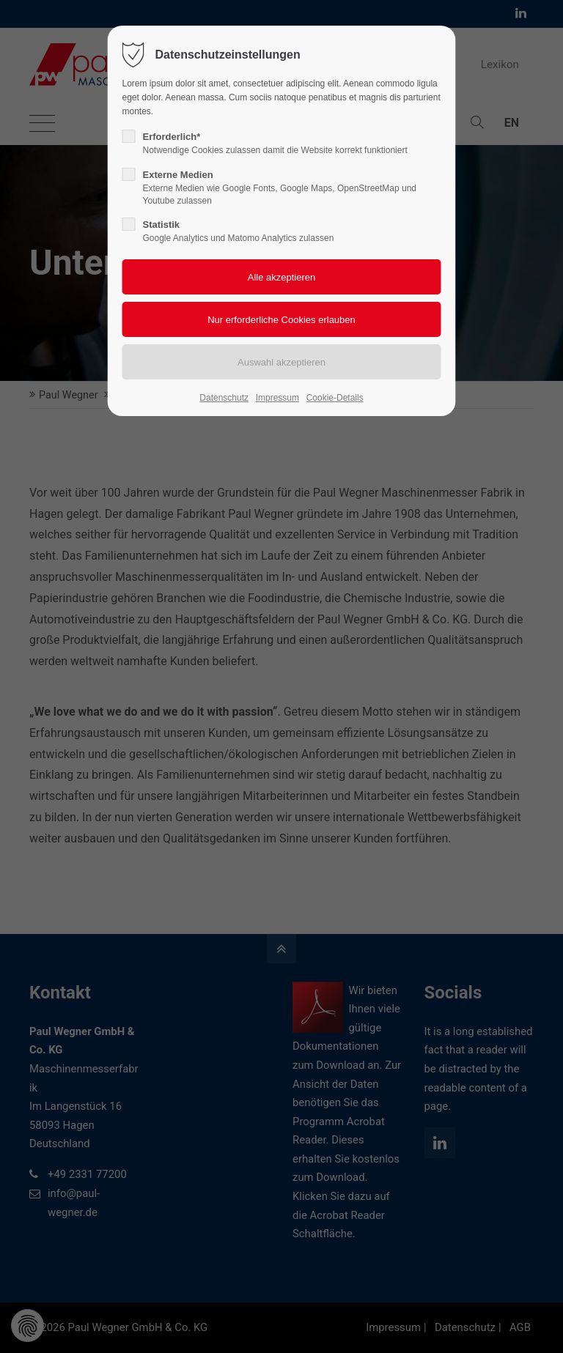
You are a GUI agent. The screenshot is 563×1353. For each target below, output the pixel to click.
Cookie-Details (335, 398)
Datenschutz (224, 398)
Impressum (277, 398)
